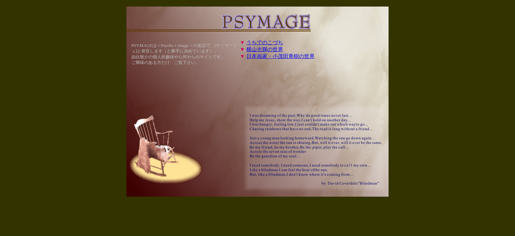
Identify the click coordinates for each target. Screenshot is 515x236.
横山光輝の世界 (264, 49)
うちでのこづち (264, 42)
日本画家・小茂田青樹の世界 (280, 56)
